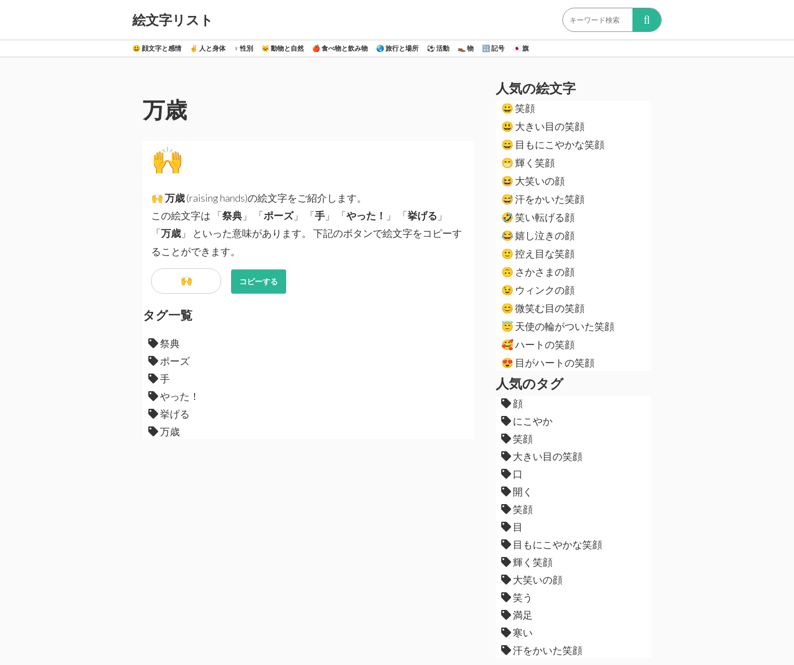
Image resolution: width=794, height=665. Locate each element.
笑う (517, 597)
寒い (517, 632)
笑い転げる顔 (538, 217)
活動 (438, 48)
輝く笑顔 (528, 162)
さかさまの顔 (538, 272)
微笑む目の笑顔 (542, 308)
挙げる (169, 414)
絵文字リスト (172, 19)
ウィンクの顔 (538, 290)
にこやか (526, 421)
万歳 (164, 431)
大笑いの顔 (533, 181)
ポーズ (169, 361)
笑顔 (518, 108)
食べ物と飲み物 (340, 48)
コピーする (258, 281)
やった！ (174, 396)
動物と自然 (282, 48)
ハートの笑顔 (538, 344)
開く (517, 491)
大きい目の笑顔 (542, 126)
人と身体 (208, 48)
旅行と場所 (397, 48)
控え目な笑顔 (538, 253)
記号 (493, 48)
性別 (243, 48)
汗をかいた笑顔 (542, 199)
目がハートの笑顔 (547, 362)
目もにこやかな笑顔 (552, 144)
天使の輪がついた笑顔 (557, 326)
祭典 (164, 343)
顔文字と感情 (156, 48)
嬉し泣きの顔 (538, 235)
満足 (517, 615)
